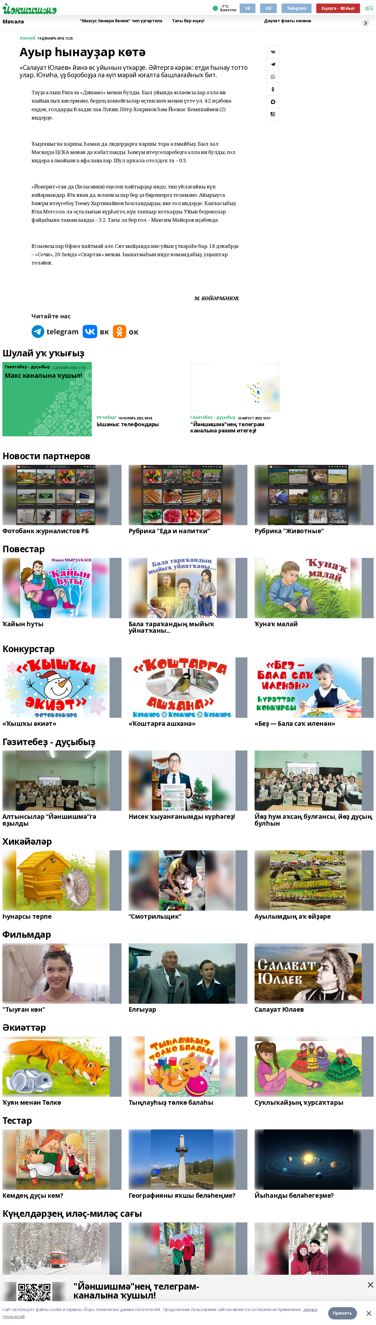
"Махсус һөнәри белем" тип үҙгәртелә (121, 20)
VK (247, 8)
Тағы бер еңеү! (188, 20)
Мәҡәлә (13, 21)
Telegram (297, 8)
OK (268, 8)
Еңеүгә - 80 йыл (338, 8)
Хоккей (27, 38)
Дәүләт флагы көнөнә (287, 20)
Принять (342, 1313)
